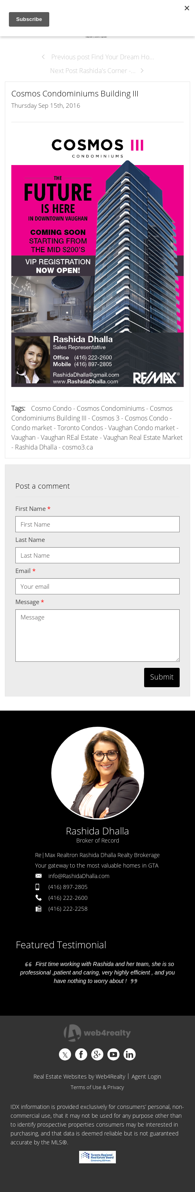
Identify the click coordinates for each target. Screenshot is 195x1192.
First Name (32, 508)
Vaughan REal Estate (69, 437)
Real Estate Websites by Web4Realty (79, 1076)
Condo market (31, 427)
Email (25, 571)
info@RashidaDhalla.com (78, 876)
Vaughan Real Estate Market (142, 437)
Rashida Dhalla (36, 447)
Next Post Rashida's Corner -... (97, 70)
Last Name (30, 539)
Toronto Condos (80, 427)
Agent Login (146, 1076)
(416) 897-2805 (68, 887)
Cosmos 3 (106, 418)
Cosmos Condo (146, 418)
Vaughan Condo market (141, 427)
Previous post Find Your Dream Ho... (97, 56)
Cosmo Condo (51, 408)
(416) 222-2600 (68, 897)
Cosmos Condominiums (111, 408)
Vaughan (23, 437)
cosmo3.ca (77, 447)
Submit (162, 677)
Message (29, 602)
